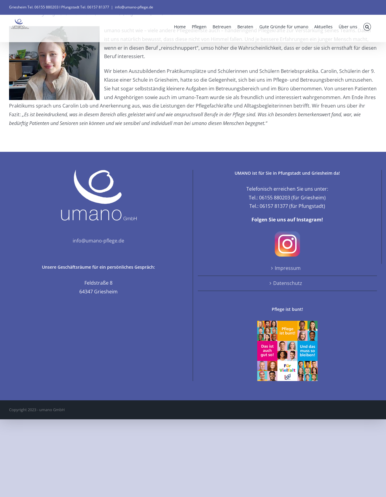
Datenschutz (287, 283)
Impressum (288, 268)
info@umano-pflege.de (134, 7)
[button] (367, 27)
